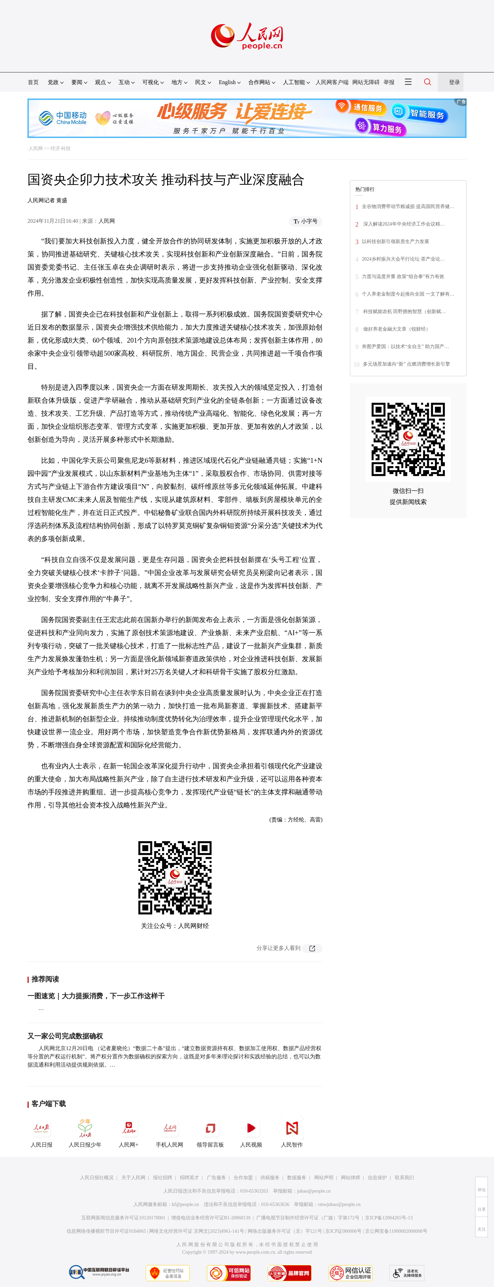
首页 (33, 82)
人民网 (35, 148)
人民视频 (251, 1132)
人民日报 (42, 1132)
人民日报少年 (85, 1132)
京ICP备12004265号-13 (388, 1217)
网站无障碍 (366, 82)
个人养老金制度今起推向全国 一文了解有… (408, 294)
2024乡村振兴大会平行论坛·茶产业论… (403, 259)
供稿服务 (270, 1177)
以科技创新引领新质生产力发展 (395, 241)
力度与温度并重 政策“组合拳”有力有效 (403, 276)
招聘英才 (189, 1177)
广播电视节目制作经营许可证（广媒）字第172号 (308, 1217)
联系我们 (404, 1177)
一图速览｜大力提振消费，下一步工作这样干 (96, 996)
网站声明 (323, 1177)
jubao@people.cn (314, 1191)
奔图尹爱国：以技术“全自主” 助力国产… (405, 346)
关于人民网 (133, 1177)
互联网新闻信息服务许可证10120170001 (123, 1217)
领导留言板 (210, 1132)
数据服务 (296, 1177)
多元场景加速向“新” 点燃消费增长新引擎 (406, 364)
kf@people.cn (185, 1204)
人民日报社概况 (97, 1177)
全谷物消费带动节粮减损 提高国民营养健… (408, 206)
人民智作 (292, 1132)
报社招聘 (162, 1177)
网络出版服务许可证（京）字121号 (285, 1231)
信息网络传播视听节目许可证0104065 (106, 1231)
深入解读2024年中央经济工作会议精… (403, 224)
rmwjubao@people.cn (339, 1204)
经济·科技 (60, 148)
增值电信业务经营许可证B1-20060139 (210, 1217)
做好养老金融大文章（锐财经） (396, 329)
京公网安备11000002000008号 (396, 1231)
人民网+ (129, 1132)
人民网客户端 (332, 82)
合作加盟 (243, 1177)
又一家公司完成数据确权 (65, 1036)
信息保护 (377, 1177)
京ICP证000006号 (343, 1231)
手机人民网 (169, 1132)
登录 (454, 82)
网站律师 (350, 1177)
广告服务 (216, 1177)
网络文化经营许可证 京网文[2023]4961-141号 (196, 1231)
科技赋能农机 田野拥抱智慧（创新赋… (404, 311)
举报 (389, 82)
